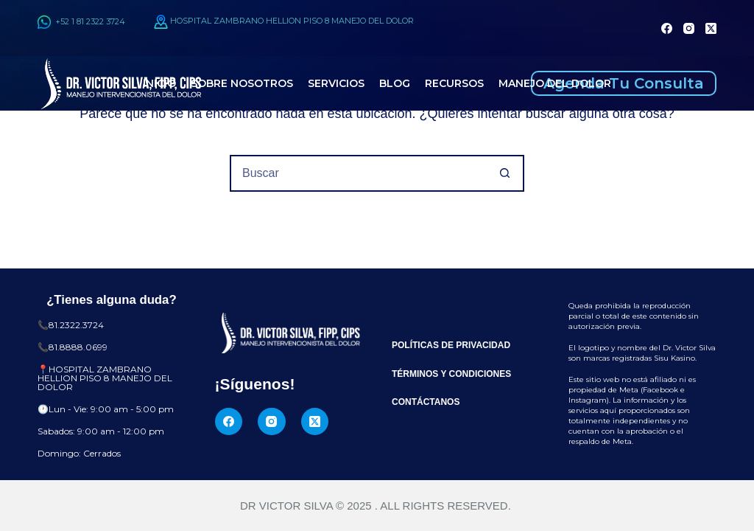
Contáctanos (425, 402)
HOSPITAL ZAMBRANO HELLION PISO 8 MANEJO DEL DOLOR (292, 21)
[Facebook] (666, 28)
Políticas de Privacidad (451, 345)
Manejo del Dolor (554, 83)
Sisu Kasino (674, 358)
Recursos (454, 83)
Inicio (159, 83)
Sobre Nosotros (242, 83)
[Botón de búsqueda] (504, 173)
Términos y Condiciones (451, 374)
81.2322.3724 (76, 324)
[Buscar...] (358, 173)
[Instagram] (688, 28)
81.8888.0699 (78, 347)
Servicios (336, 83)
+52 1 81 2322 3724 (81, 21)
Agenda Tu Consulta (623, 83)
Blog (394, 83)
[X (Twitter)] (710, 28)
